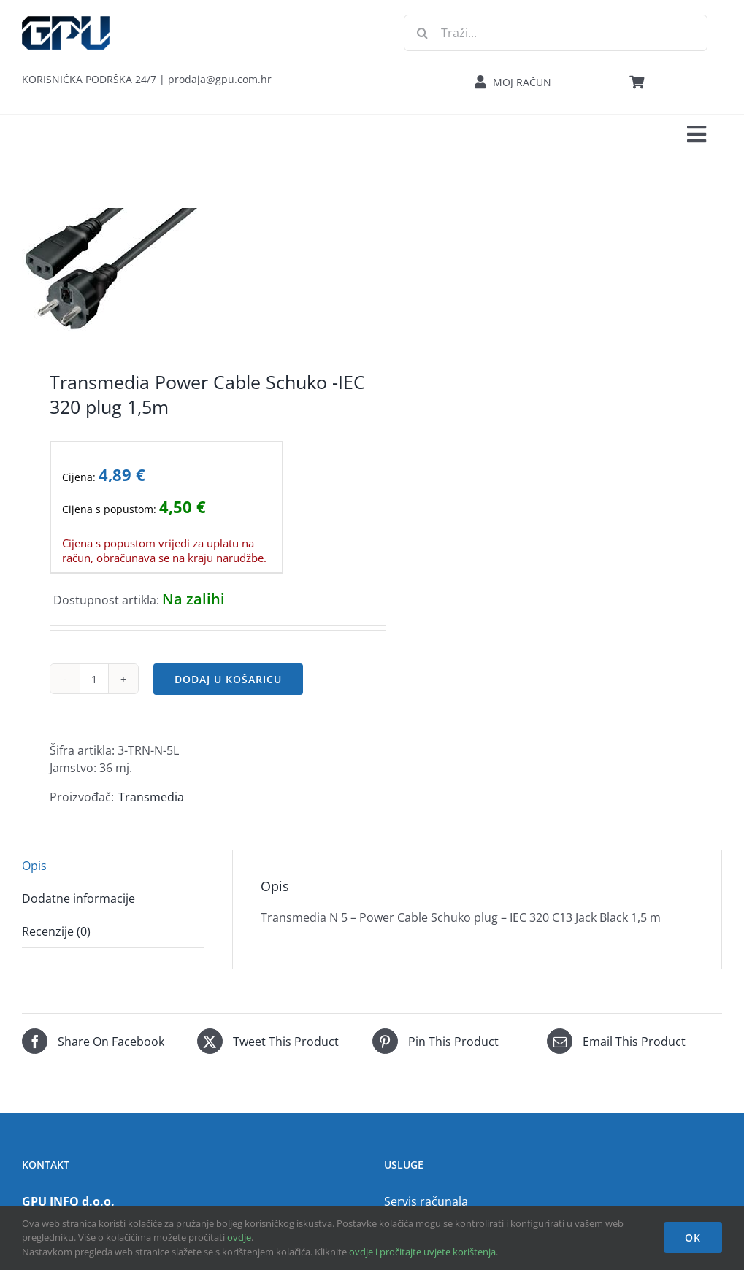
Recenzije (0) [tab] (56, 931)
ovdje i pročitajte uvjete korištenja (422, 1251)
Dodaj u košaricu (228, 679)
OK (693, 1237)
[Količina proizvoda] (94, 678)
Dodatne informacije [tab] (78, 898)
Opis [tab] (34, 866)
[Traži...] (555, 33)
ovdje (239, 1237)
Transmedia (151, 797)
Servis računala (426, 1201)
